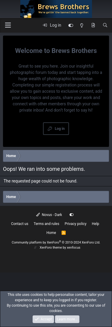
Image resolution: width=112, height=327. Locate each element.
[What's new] (93, 25)
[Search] (105, 25)
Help (95, 224)
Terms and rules (46, 224)
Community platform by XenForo (56, 242)
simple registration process (67, 85)
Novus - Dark (49, 215)
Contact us (19, 224)
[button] (7, 25)
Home (51, 233)
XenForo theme (51, 248)
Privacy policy (75, 224)
